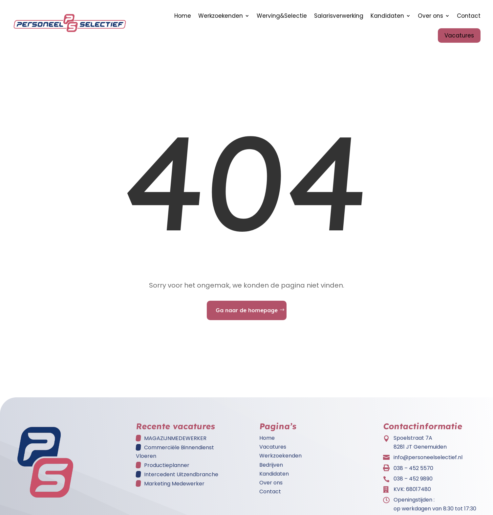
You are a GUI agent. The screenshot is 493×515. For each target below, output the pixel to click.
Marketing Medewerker (174, 487)
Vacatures (459, 35)
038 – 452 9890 (413, 482)
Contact (469, 16)
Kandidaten (387, 16)
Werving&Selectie (282, 16)
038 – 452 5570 (413, 471)
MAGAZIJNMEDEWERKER (175, 441)
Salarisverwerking (338, 16)
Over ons (430, 16)
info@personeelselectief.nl (428, 460)
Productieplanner (166, 468)
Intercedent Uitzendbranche (181, 477)
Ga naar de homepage (247, 313)
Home (182, 16)
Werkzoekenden (220, 16)
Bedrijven (271, 468)
